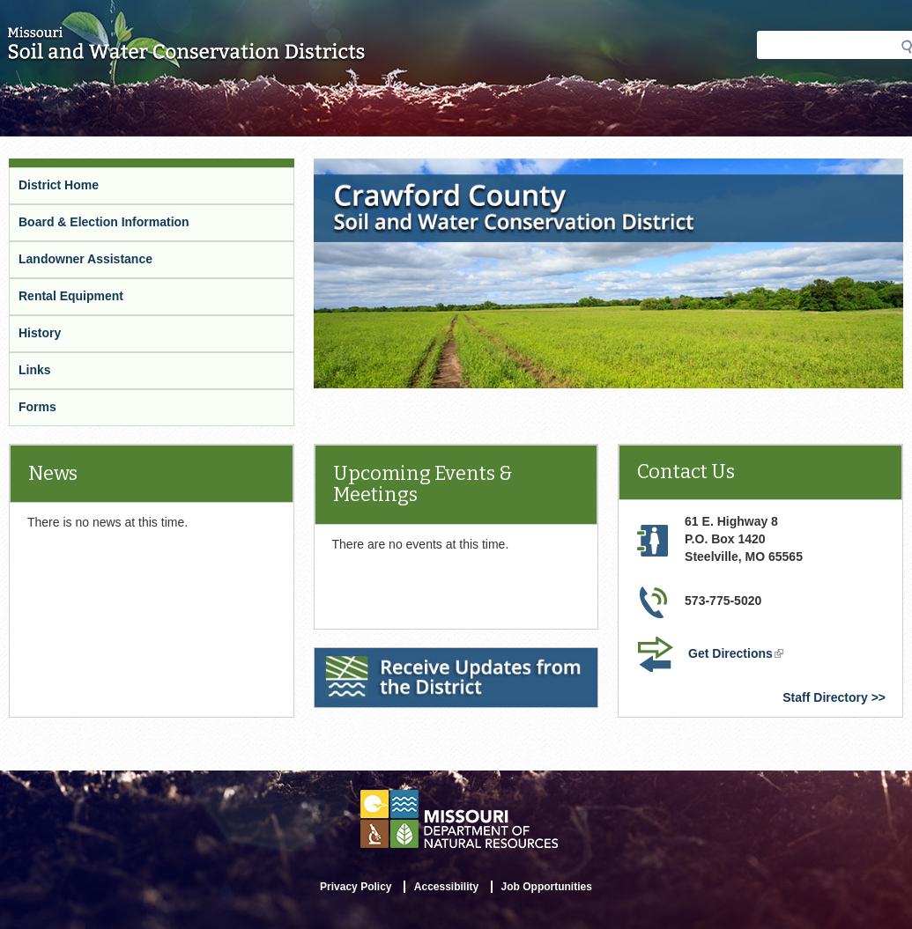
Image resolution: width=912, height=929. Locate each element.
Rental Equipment (71, 296)
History (40, 333)
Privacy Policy (355, 887)
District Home (59, 185)
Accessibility (446, 887)
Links (35, 370)
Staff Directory (824, 697)
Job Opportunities (546, 887)
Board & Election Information (104, 222)
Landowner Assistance (85, 259)
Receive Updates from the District (416, 659)
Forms (37, 407)
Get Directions (737, 655)
